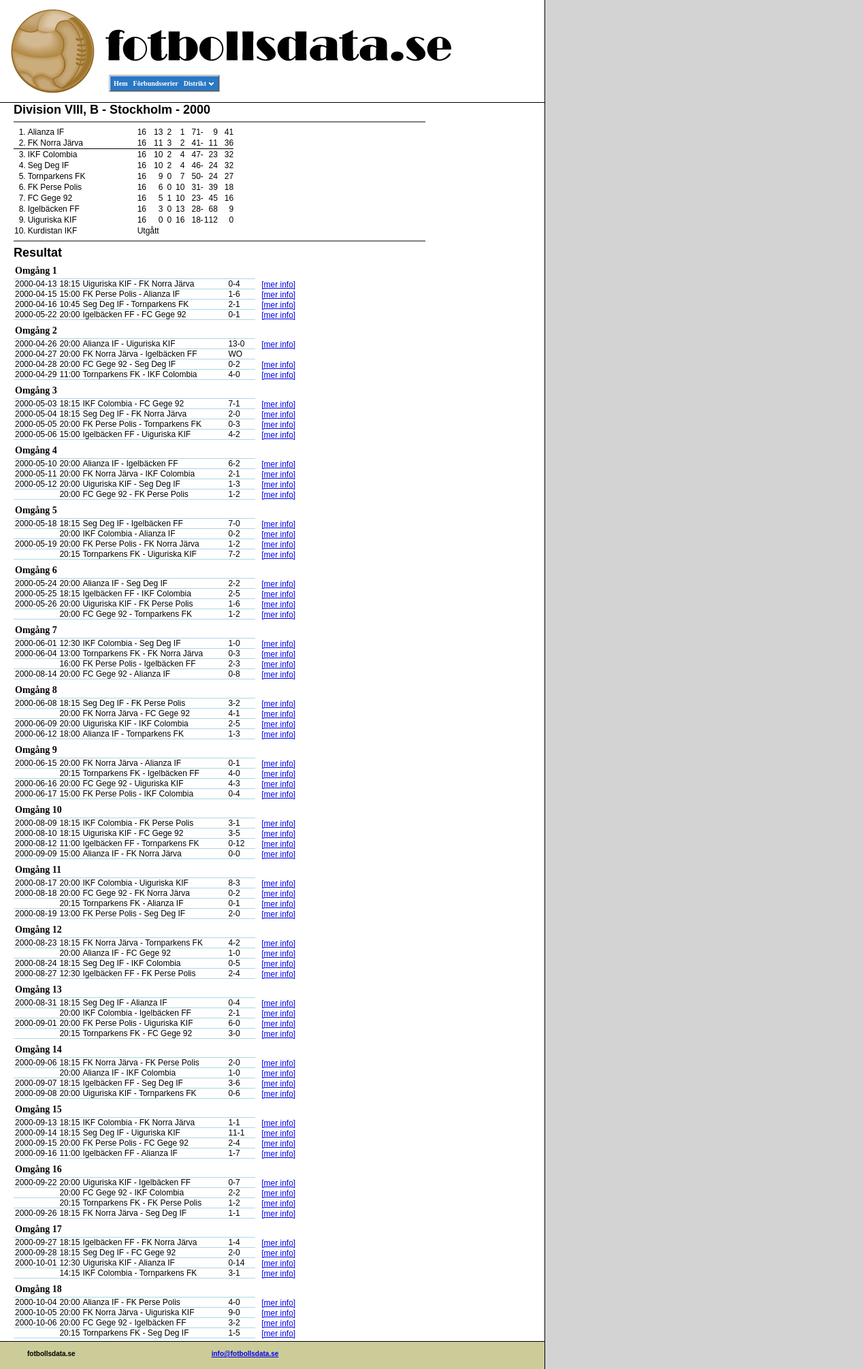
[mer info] (278, 284)
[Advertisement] (483, 310)
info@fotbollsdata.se (245, 1353)
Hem (121, 83)
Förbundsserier (155, 83)
